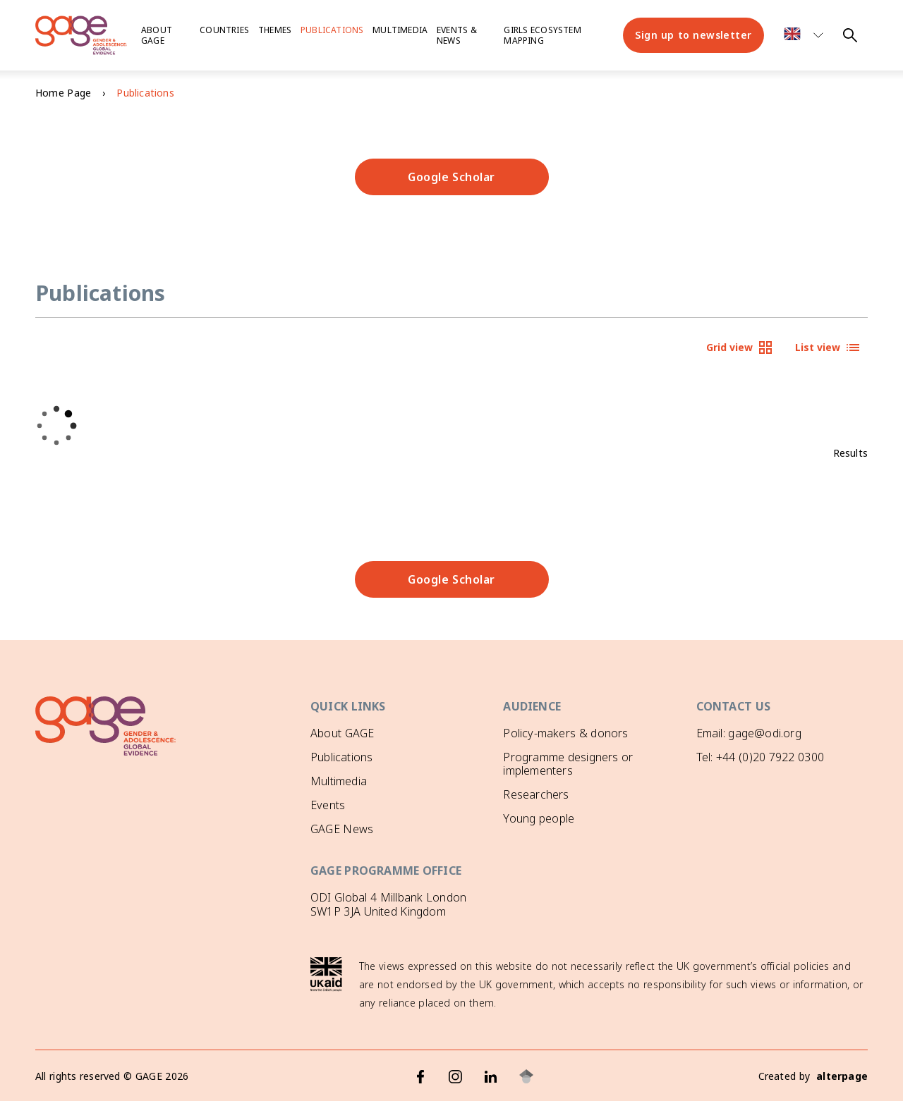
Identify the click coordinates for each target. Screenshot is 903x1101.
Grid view (740, 347)
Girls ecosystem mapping (542, 35)
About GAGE (342, 733)
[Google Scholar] (526, 1076)
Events (327, 805)
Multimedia (400, 30)
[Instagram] (455, 1076)
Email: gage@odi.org (748, 733)
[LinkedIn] (491, 1076)
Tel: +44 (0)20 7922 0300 (760, 757)
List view (828, 347)
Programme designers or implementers (568, 763)
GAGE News (341, 829)
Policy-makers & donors (565, 733)
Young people (538, 818)
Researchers (536, 794)
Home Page (63, 92)
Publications (332, 30)
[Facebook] (420, 1076)
